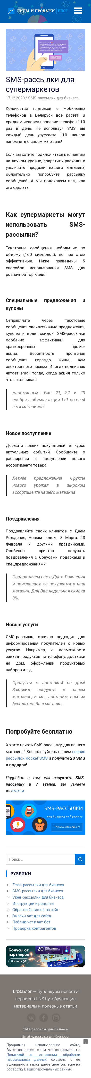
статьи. (18, 790)
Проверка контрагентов (34, 928)
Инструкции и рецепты (33, 903)
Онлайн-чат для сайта (31, 916)
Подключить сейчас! (66, 827)
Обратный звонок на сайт (35, 909)
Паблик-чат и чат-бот (31, 922)
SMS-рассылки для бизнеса (53, 98)
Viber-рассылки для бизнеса (38, 897)
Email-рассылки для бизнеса (38, 885)
